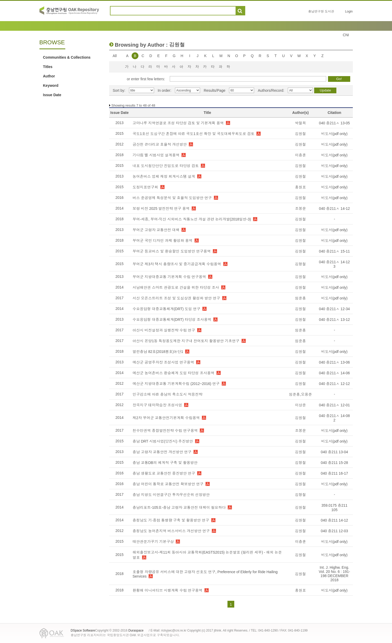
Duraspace (135, 630)
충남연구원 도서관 (321, 11)
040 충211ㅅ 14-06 (334, 373)
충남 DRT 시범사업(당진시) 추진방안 (163, 441)
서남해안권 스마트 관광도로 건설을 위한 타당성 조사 (176, 287)
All (115, 56)
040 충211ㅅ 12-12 (334, 384)
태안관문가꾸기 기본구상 (153, 542)
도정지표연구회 (145, 187)
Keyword (50, 85)
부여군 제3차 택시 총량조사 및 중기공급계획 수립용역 (177, 264)
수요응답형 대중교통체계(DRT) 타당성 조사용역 (172, 319)
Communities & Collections (67, 57)
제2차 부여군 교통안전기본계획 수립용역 (166, 418)
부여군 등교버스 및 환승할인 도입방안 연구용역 (172, 251)
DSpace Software (83, 630)
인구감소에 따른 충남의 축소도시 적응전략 (168, 394)
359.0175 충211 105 (334, 507)
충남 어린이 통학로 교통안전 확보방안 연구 (168, 484)
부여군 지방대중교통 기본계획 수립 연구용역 (169, 277)
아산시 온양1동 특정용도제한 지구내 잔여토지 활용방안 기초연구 (186, 341)
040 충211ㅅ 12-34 (334, 309)
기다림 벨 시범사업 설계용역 (156, 155)
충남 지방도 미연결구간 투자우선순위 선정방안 (171, 495)
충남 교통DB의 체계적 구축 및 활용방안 (165, 463)
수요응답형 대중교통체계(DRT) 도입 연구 (167, 309)
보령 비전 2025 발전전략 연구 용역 (161, 208)
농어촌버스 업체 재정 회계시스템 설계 (164, 176)
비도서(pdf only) (334, 134)
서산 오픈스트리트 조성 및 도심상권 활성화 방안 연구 (176, 298)
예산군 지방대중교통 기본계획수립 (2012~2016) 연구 (176, 384)
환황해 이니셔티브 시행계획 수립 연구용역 (168, 590)
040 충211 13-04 (334, 452)
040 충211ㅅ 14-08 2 (334, 418)
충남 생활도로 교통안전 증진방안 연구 (164, 473)
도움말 (251, 10)
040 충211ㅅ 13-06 (334, 362)
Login (349, 11)
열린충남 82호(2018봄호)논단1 (158, 352)
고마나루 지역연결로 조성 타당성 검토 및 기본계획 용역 (178, 123)
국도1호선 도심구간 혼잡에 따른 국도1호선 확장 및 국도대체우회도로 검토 (194, 134)
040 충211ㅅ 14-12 (334, 208)
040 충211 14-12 (334, 520)
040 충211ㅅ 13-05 (334, 123)
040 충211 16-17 (334, 473)
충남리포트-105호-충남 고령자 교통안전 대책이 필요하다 (179, 507)
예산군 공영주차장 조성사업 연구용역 (163, 362)
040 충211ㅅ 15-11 (334, 251)
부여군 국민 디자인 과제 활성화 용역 (162, 240)
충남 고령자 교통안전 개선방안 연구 (162, 452)
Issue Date (52, 95)
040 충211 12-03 (334, 531)
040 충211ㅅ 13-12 (334, 319)
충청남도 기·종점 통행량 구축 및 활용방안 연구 (171, 520)
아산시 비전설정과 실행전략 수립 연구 (164, 330)
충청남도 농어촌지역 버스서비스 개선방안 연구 (171, 531)
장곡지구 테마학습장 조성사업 (157, 405)
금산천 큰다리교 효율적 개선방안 (160, 144)
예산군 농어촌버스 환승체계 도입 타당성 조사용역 (173, 373)
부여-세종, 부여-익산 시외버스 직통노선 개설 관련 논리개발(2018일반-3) (192, 219)
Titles (47, 67)
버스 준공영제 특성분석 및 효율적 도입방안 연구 (172, 198)
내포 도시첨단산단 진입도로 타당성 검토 (166, 166)
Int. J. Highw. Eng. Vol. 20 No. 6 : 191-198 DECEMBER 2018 (334, 573)
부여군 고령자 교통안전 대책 (156, 230)
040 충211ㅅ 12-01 (334, 405)
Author (49, 76)
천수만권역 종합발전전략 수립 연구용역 (165, 430)
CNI (346, 35)
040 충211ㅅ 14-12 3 (334, 264)
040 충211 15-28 (334, 463)
